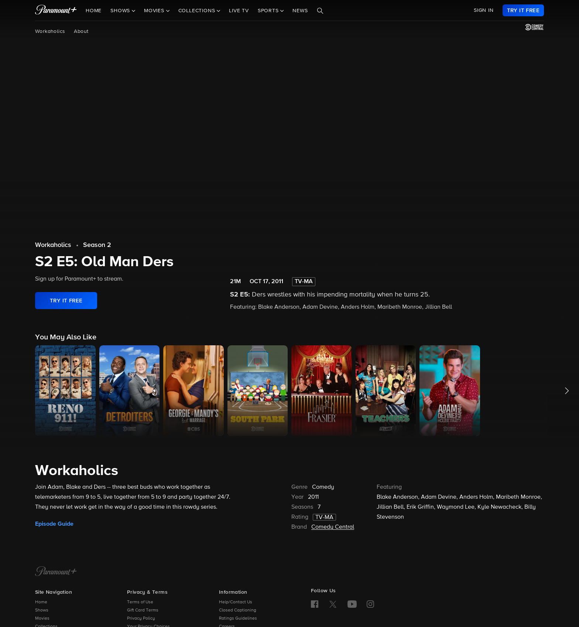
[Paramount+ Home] (56, 571)
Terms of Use (140, 602)
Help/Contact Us (235, 602)
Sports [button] (269, 10)
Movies (42, 618)
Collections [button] (197, 10)
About (81, 31)
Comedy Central (332, 527)
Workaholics (50, 31)
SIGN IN (484, 10)
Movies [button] (155, 10)
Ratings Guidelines (238, 618)
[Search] (320, 10)
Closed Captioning (237, 610)
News (300, 10)
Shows (41, 610)
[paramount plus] (56, 10)
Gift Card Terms (142, 610)
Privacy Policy (141, 618)
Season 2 (97, 245)
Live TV (239, 10)
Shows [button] (121, 10)
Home (94, 10)
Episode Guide (54, 524)
